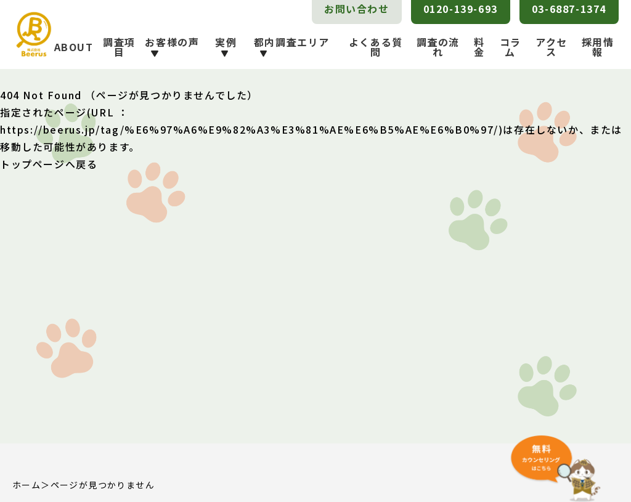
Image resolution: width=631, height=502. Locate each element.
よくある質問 (376, 46)
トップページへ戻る (48, 163)
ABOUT (74, 46)
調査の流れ (438, 46)
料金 (479, 46)
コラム (510, 46)
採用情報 (598, 46)
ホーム (26, 485)
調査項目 (119, 46)
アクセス (551, 46)
